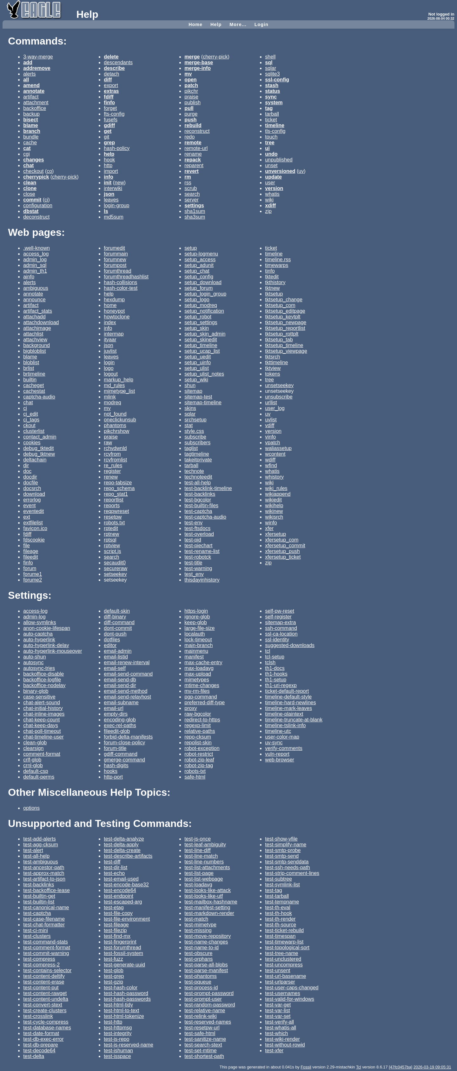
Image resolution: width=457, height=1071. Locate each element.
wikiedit (273, 499)
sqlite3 (272, 74)
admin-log (34, 616)
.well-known (36, 248)
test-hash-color (120, 987)
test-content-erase (43, 982)
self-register (278, 616)
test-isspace (117, 1056)
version (273, 431)
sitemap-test (198, 396)
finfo (28, 562)
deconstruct (36, 217)
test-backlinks (199, 494)
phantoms (115, 425)
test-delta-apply (121, 844)
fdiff (27, 534)
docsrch (32, 488)
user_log (274, 408)
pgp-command (200, 696)
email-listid (116, 656)
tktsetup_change (283, 299)
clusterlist (33, 431)
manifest (193, 656)
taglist (191, 448)
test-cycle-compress (45, 1022)
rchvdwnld (115, 448)
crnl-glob (33, 765)
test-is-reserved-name (128, 1044)
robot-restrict (198, 754)
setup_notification (204, 311)
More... (237, 24)
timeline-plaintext (284, 714)
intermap (113, 334)
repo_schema (119, 488)
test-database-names (47, 1027)
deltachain (34, 459)
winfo (271, 522)
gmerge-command (124, 759)
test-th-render (280, 919)
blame (30, 356)
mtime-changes (201, 685)
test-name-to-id (201, 947)
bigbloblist (34, 351)
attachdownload (41, 322)
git (106, 137)
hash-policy (116, 148)
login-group (116, 205)
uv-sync (273, 742)
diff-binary (115, 616)
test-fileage (116, 924)
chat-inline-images (43, 714)
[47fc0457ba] (400, 1067)
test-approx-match (43, 873)
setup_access (199, 259)
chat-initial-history (43, 708)
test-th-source (280, 924)
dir (26, 465)
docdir (30, 477)
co (49, 171)
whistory (274, 477)
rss (187, 182)
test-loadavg (198, 884)
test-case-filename (44, 919)
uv (301, 171)
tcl (267, 651)
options (31, 808)
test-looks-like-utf (203, 896)
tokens (272, 374)
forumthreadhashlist (126, 276)
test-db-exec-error (43, 1039)
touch (271, 137)
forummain (116, 253)
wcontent (275, 454)
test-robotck (197, 557)
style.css (194, 431)
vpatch (272, 442)
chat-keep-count (41, 719)
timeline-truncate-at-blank (293, 719)
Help (216, 24)
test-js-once (197, 839)
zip (268, 211)
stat (188, 425)
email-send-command (128, 674)
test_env (193, 574)
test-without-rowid (285, 1044)
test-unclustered (283, 959)
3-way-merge (38, 56)
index (110, 322)
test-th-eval (277, 907)
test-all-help (197, 482)
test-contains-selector (47, 970)
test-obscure (198, 953)
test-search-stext (203, 1044)
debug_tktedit (38, 448)
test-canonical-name (46, 907)
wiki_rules (276, 488)
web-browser (279, 759)
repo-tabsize (118, 482)
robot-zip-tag (198, 765)
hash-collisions (120, 282)
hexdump (114, 299)
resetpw (113, 517)
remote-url (196, 148)
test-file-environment (127, 919)
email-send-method (125, 691)
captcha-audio (39, 396)
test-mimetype (200, 924)
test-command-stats (45, 942)
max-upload (197, 674)
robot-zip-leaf (199, 759)
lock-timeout (198, 639)
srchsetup (195, 419)
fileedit (30, 557)
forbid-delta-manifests (128, 737)
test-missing (197, 930)
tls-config (275, 131)
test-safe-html (199, 1033)
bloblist (31, 362)
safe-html (194, 777)
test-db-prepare (40, 1044)
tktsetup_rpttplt (281, 334)
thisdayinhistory (201, 580)
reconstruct (196, 131)
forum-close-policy (124, 742)
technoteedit (198, 477)
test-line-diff (197, 850)
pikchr (191, 91)
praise (191, 96)
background (36, 345)
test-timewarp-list (284, 942)
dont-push (115, 634)
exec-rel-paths (120, 725)
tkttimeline (276, 362)
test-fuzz (113, 959)
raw (108, 442)
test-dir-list (115, 867)
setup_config (198, 276)
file (26, 545)
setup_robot (197, 316)
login (109, 362)
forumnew (115, 259)
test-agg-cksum (40, 844)
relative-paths (199, 731)
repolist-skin (197, 742)
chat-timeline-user (43, 737)
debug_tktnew (39, 454)
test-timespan (280, 936)
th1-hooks (276, 674)
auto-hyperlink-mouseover (52, 651)
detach (111, 74)
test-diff (112, 861)
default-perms (38, 777)
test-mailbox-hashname (210, 901)
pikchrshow (116, 431)
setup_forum (198, 288)
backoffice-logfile (42, 679)
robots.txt (114, 522)
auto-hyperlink (39, 639)
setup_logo (196, 299)
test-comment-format (46, 947)
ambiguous (35, 288)
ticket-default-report (287, 691)
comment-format (41, 754)
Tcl (358, 1067)
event (29, 505)
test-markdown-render (209, 913)
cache (30, 142)
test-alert (33, 850)
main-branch (198, 645)
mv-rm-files (196, 691)
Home (195, 24)
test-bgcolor (197, 499)
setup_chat (196, 271)
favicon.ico (35, 528)
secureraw (115, 568)
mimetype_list (119, 391)
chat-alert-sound (41, 702)
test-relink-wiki (200, 1016)
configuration (37, 205)
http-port (113, 777)
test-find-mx (117, 936)
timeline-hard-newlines (290, 702)
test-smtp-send (282, 856)
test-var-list (277, 1010)
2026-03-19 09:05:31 (432, 1067)
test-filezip (115, 930)
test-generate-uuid (124, 964)
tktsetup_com (280, 305)
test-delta (33, 1056)
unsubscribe (278, 396)
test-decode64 (39, 1050)
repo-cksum (197, 737)
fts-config (114, 114)
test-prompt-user (203, 999)
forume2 (32, 580)
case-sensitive (39, 696)
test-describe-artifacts (128, 856)
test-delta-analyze (124, 839)
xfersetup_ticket (283, 557)
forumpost (115, 265)
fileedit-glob (117, 731)
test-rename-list (201, 551)
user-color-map (282, 737)
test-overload (199, 534)
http (108, 165)
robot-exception (201, 748)
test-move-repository (207, 936)
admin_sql (34, 265)
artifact (30, 96)
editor (110, 645)
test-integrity (117, 1033)
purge (190, 114)
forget (110, 108)
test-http (113, 1022)
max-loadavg (199, 668)
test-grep (114, 976)
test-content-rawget (45, 993)
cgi (26, 154)
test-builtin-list (38, 901)
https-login (196, 611)
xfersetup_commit (285, 545)
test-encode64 (120, 890)
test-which (276, 1033)
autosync (33, 662)
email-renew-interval (126, 662)
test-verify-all (279, 1022)
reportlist (113, 499)
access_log (36, 253)
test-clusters (36, 936)
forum (29, 568)
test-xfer (274, 1050)
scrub (190, 188)
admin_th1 (35, 271)
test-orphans (198, 959)
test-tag (273, 890)
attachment (35, 102)
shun (189, 385)
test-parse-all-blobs (206, 964)
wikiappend (277, 494)
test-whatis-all (280, 1027)
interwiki (113, 188)
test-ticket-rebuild (284, 930)
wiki (269, 199)
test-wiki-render (282, 1039)
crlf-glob (32, 759)
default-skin (117, 611)
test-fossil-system (123, 953)
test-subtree (278, 879)
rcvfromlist (115, 459)
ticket (271, 119)
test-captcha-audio (205, 517)
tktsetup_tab (279, 339)
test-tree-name (281, 953)
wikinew (274, 511)
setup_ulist (196, 368)
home (110, 305)
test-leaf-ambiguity (205, 844)
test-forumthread (122, 947)
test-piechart (198, 545)
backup (31, 114)
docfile (30, 482)
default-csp (35, 771)
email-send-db (120, 679)
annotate (33, 294)
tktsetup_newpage (285, 322)
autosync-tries (39, 668)
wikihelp (274, 505)
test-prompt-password (209, 993)
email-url (113, 708)
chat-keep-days (40, 725)
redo (189, 137)
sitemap (193, 391)
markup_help (118, 379)
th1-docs (274, 668)
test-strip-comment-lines (292, 873)
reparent (193, 165)
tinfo (270, 271)
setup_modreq (200, 305)
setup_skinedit (200, 339)
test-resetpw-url (201, 1027)
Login (261, 24)
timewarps (276, 265)
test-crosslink (38, 1016)
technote (194, 471)
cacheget (33, 385)
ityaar (110, 339)
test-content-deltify (44, 976)
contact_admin (39, 437)
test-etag (113, 907)
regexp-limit (197, 725)
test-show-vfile (281, 839)
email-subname (121, 702)
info (108, 328)
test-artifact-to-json (44, 879)
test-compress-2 (41, 964)
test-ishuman (118, 1050)
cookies (31, 442)
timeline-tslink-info (285, 725)
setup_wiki (196, 379)
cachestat (34, 391)
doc (27, 471)
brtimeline (34, 374)
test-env (193, 522)
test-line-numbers (204, 861)
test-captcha (198, 511)
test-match (196, 919)
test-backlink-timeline (208, 488)
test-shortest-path (204, 1056)
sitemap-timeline (202, 402)
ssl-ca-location (281, 634)
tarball (272, 114)
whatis (272, 194)
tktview (273, 368)
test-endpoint (118, 896)
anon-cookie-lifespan (46, 628)
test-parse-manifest (206, 970)
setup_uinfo (197, 362)
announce (34, 299)
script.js (112, 551)
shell (270, 56)
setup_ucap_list (202, 351)
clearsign (33, 748)
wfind (271, 465)
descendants (118, 62)
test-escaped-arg (123, 901)
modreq (112, 402)
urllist (271, 402)
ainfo (28, 276)
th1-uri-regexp (281, 685)
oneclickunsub (120, 419)
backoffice (34, 108)
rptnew (111, 534)
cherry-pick (64, 177)
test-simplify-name (285, 844)
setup (190, 248)
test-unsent (277, 970)
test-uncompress (283, 964)
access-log (35, 611)
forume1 (32, 574)
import (111, 171)
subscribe (195, 437)
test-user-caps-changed (291, 987)
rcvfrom (112, 454)
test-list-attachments (207, 867)
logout (111, 374)
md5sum (113, 217)
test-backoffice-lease (46, 890)
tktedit (272, 276)
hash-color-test (120, 288)
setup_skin (196, 328)
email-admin (117, 651)
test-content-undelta (45, 999)
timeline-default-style (288, 696)
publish (192, 102)
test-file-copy (118, 913)
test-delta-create (122, 850)
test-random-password (209, 1004)
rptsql (110, 539)
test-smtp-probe (283, 850)
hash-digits (116, 765)
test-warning (198, 568)
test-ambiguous (40, 861)
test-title (193, 562)
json (108, 345)
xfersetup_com (281, 539)
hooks (110, 771)
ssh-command (281, 628)
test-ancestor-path (43, 867)
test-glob (113, 970)
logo (108, 368)
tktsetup (274, 294)
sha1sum (194, 211)
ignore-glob (197, 616)
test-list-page (199, 873)
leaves (111, 199)
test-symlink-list (282, 884)
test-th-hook (278, 913)
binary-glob (35, 691)
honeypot (114, 311)
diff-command (119, 622)
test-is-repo (116, 1039)
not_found (115, 414)
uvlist (270, 419)
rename (193, 154)
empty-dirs (116, 714)
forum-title (115, 748)
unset (271, 165)
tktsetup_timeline (284, 345)
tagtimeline (196, 454)
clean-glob (35, 742)
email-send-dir (120, 685)
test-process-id (201, 987)
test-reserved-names (207, 1022)
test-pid (192, 539)
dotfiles (112, 639)
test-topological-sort (287, 947)
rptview (112, 545)
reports (112, 505)
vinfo (270, 437)
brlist (28, 368)
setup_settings (200, 322)
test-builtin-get (39, 896)
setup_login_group (205, 294)
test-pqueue (197, 982)
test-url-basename (285, 976)
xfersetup (275, 534)
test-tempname (282, 901)
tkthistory (275, 282)
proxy (190, 708)
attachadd (34, 316)
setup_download (203, 282)
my (107, 408)
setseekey (115, 574)
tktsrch (272, 356)
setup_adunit (199, 265)
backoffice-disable (43, 674)
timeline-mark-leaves (288, 708)
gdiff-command (120, 754)
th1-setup (275, 679)
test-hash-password (126, 993)
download (34, 494)
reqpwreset (116, 511)
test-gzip (113, 982)
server (191, 199)
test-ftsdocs (197, 528)
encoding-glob (120, 719)
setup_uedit (197, 356)
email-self (114, 668)
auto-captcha (38, 634)
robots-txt (195, 771)
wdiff (270, 459)
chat (28, 402)
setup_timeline (200, 345)
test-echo (114, 873)
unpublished (278, 159)
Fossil (306, 1067)
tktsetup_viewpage (286, 351)
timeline (273, 253)
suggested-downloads (290, 645)
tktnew (272, 288)
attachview (35, 339)
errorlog (32, 499)
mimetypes (196, 679)
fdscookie (34, 539)
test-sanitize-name (205, 1039)
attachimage (37, 328)
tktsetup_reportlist (285, 328)
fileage (30, 551)
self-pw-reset (279, 611)
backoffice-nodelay (44, 685)
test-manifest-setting (207, 907)
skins (190, 408)
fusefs (110, 119)
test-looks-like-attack (207, 890)
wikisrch (274, 517)
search (192, 194)
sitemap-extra (280, 622)
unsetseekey (279, 385)
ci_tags (31, 419)
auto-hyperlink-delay (46, 645)
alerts (29, 74)
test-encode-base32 (126, 884)
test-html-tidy (118, 1004)
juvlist (110, 351)
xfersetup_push (282, 551)
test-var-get (278, 1004)
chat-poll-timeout (42, 731)
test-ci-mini (35, 930)
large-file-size (199, 628)
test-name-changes (206, 942)
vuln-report (277, 754)
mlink (110, 396)
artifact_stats (37, 311)
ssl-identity (277, 639)
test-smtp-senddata (286, 861)
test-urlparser (280, 982)
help (108, 294)
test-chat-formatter (44, 924)
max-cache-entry (203, 662)
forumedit (114, 248)
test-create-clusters (44, 1010)
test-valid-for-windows (289, 999)
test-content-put (40, 987)
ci (46, 199)
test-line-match (201, 856)
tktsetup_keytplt (282, 316)
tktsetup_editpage (285, 311)
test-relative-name (204, 1010)
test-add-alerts (39, 839)
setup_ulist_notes (204, 374)
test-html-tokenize (124, 1016)
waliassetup (278, 448)
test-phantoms (200, 976)
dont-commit (118, 628)
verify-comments (283, 748)
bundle (30, 137)
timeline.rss (278, 259)
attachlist (33, 334)
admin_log (35, 259)
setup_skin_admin (204, 334)
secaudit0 (115, 562)
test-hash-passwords (127, 999)
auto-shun (34, 656)
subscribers (197, 442)
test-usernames (282, 993)
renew (111, 477)
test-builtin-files (201, 505)
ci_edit (30, 414)
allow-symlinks (39, 622)
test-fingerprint (120, 942)
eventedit (33, 511)
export (111, 85)
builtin (29, 379)
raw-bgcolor (197, 714)
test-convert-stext (42, 1004)
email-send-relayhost (127, 696)
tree (269, 379)
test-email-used (121, 879)
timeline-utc (278, 731)
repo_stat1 (116, 494)
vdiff (269, 425)
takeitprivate (198, 459)
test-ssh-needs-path (287, 867)
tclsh (270, 662)
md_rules (114, 385)
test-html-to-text (121, 1010)
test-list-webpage (203, 879)
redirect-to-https (202, 719)
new (119, 182)
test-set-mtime (200, 1050)
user (270, 182)
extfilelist (33, 522)
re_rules (113, 465)
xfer (269, 528)
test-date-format (41, 1033)
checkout (33, 171)
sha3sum (194, 217)
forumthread (117, 271)
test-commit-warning (46, 953)
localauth (194, 634)
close (29, 194)
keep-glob (195, 622)
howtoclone (116, 316)
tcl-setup (274, 656)
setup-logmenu (201, 253)
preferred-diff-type (204, 702)
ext (26, 517)
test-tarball (277, 896)
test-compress (39, 959)
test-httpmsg (118, 1027)
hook (109, 159)
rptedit (111, 528)
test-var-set (277, 1016)
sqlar (270, 68)
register (112, 471)
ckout (29, 425)
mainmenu (196, 651)
